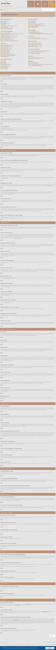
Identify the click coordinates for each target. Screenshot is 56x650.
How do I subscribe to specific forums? (34, 52)
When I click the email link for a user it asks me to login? (10, 40)
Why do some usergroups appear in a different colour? (37, 25)
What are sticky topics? (4, 66)
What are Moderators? (32, 21)
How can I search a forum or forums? (34, 42)
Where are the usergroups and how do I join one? (36, 23)
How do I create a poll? (4, 47)
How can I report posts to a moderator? (7, 53)
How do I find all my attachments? (33, 58)
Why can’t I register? (4, 22)
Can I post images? (4, 63)
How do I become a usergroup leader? (34, 24)
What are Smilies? (3, 62)
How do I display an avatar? (5, 38)
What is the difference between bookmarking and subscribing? (38, 50)
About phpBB (17, 605)
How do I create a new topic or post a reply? (8, 44)
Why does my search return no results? (34, 43)
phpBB (48, 185)
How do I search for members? (33, 45)
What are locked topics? (4, 67)
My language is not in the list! (5, 36)
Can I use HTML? (3, 61)
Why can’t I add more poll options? (6, 48)
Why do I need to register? (5, 20)
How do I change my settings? (5, 32)
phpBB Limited (28, 604)
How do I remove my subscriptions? (34, 53)
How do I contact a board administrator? (34, 65)
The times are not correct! (5, 34)
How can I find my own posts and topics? (35, 46)
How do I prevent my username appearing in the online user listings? (12, 33)
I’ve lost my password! (4, 26)
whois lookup (15, 619)
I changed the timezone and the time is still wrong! (9, 35)
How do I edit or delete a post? (6, 45)
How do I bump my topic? (5, 56)
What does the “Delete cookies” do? (6, 28)
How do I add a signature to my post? (7, 46)
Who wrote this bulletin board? (33, 62)
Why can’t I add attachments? (5, 51)
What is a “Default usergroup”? (33, 26)
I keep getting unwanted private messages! (35, 32)
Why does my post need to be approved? (7, 55)
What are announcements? (5, 65)
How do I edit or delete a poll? (5, 49)
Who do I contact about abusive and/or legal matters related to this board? (40, 64)
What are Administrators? (32, 20)
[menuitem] (50, 2)
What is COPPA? (3, 21)
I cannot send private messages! (33, 31)
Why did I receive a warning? (5, 52)
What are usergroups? (32, 22)
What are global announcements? (6, 64)
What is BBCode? (3, 60)
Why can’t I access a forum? (5, 50)
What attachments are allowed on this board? (35, 57)
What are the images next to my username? (8, 37)
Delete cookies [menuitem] (49, 642)
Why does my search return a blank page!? (35, 44)
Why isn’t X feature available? (33, 63)
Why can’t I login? (3, 24)
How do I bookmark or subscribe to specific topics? (36, 51)
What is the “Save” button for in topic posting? (8, 54)
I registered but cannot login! (5, 23)
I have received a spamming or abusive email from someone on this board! (40, 33)
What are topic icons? (4, 68)
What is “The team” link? (32, 27)
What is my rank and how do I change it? (7, 39)
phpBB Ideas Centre (45, 611)
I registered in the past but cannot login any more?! (9, 25)
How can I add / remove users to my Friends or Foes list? (37, 38)
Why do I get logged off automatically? (7, 27)
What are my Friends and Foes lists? (34, 37)
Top (54, 642)
